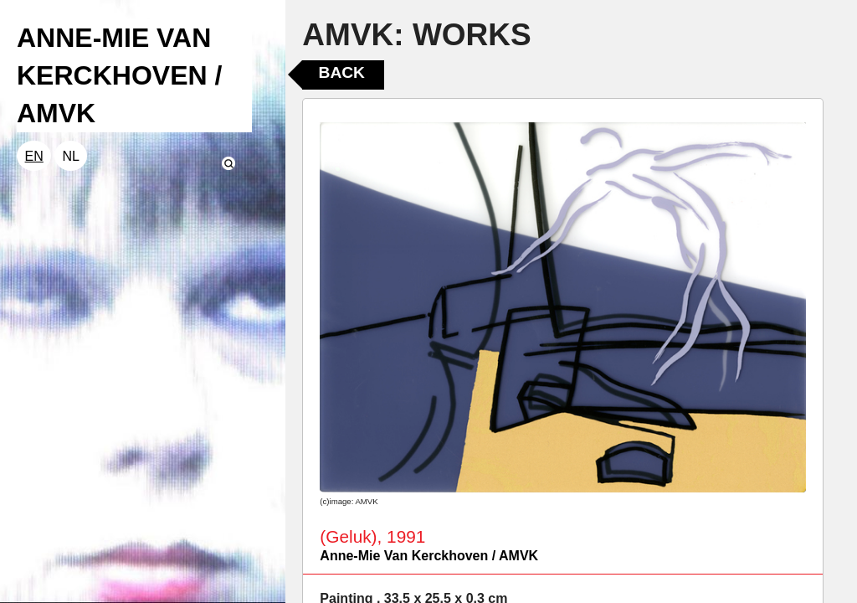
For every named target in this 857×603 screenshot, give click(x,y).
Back (342, 72)
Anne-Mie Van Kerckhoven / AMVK (429, 556)
